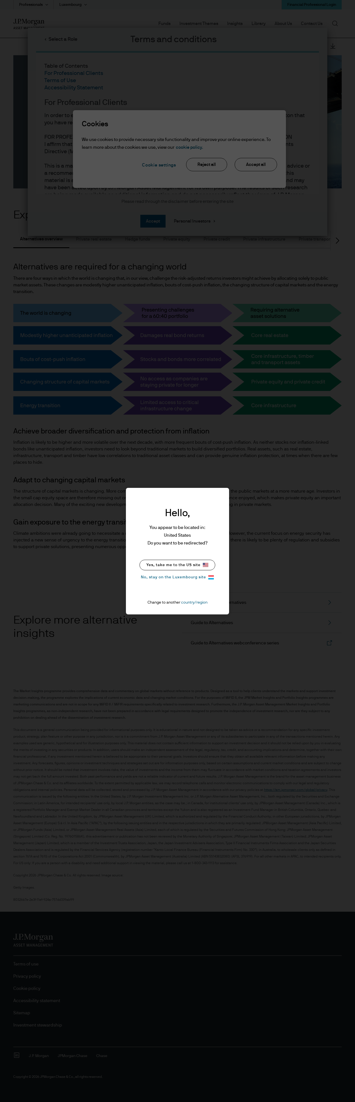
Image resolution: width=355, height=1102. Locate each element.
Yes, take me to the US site (177, 565)
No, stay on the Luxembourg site (177, 577)
